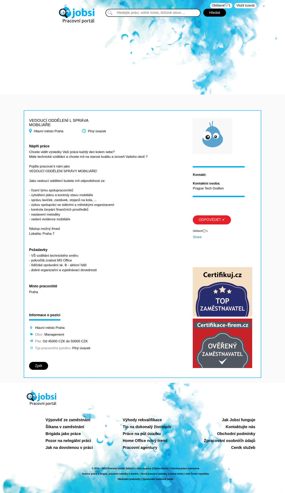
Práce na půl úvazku (142, 433)
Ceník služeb (243, 447)
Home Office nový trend (145, 440)
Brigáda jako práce (63, 433)
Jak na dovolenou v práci (69, 447)
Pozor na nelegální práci (68, 440)
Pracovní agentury (140, 447)
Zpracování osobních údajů (229, 440)
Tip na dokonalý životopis (147, 427)
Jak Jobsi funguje (238, 420)
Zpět (38, 366)
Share (197, 237)
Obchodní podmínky (236, 433)
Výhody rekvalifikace (142, 420)
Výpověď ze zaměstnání (68, 420)
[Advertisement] (142, 57)
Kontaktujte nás (240, 427)
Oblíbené (221, 5)
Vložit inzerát (245, 5)
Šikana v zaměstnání (65, 427)
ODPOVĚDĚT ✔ (212, 220)
